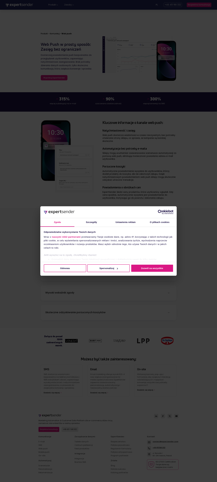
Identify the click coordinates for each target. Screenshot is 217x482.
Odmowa (65, 268)
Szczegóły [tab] (91, 222)
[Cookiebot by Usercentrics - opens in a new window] (160, 212)
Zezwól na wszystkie (152, 268)
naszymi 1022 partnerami (66, 237)
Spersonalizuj (108, 268)
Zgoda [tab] (57, 222)
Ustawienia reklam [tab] (125, 222)
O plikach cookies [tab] (159, 222)
